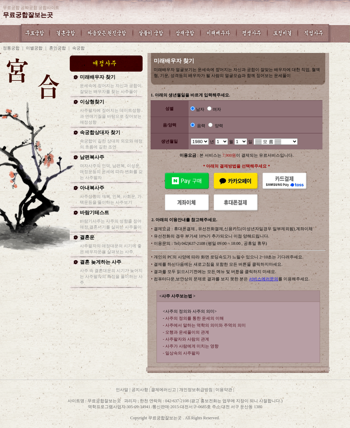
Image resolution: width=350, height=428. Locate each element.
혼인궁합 (57, 48)
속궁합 (78, 48)
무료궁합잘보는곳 (28, 14)
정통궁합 (11, 48)
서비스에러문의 (263, 279)
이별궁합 (34, 48)
